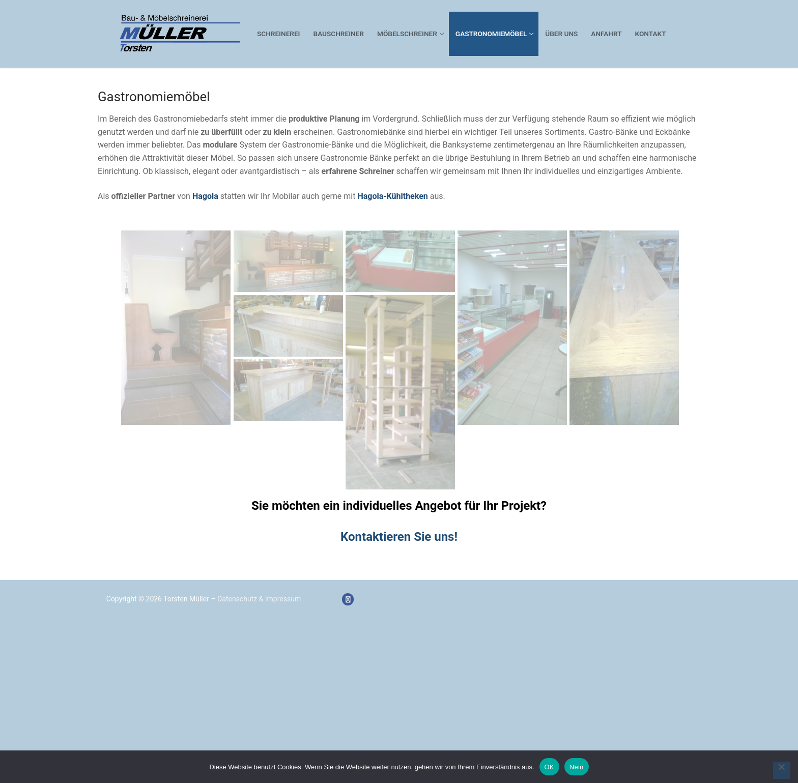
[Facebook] (348, 599)
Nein (576, 767)
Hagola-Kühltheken (392, 196)
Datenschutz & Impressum (259, 599)
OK (549, 767)
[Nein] (781, 770)
